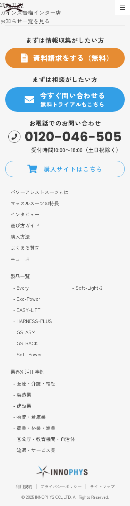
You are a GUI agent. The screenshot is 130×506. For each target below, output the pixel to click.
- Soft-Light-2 (87, 287)
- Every (21, 287)
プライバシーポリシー (61, 487)
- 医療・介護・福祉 (34, 383)
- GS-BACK (25, 343)
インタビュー (25, 214)
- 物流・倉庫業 (29, 417)
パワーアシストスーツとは (39, 192)
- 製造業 (22, 394)
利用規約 (24, 487)
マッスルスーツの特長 (34, 203)
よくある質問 (25, 247)
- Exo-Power (26, 299)
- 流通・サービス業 (34, 450)
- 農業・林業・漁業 (34, 428)
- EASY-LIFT (27, 310)
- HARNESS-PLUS (32, 321)
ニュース (20, 259)
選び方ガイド (25, 225)
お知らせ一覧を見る (25, 21)
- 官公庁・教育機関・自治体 (44, 439)
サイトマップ (102, 487)
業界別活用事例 (27, 371)
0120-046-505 (73, 136)
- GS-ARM (24, 332)
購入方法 (20, 236)
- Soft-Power (27, 354)
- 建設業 (22, 406)
